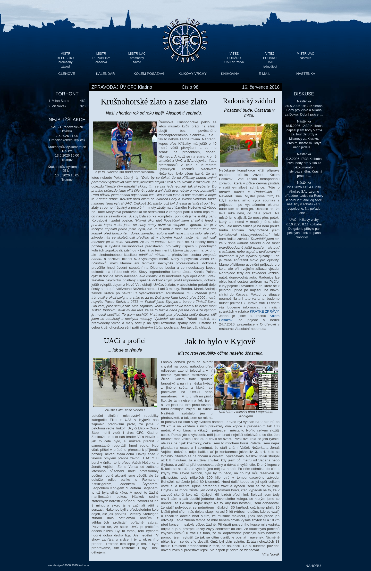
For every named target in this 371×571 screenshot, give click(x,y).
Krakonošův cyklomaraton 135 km (67, 149)
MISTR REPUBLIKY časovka (101, 58)
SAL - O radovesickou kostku (67, 129)
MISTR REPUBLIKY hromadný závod (65, 58)
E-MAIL (264, 74)
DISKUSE (304, 93)
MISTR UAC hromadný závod (137, 58)
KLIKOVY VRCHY (193, 74)
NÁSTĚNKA (305, 74)
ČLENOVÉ (66, 74)
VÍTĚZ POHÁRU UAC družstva (234, 58)
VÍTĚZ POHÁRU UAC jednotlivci (270, 58)
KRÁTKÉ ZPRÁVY (264, 311)
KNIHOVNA (230, 74)
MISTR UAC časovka (305, 56)
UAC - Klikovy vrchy (304, 220)
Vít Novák (59, 106)
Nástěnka (304, 101)
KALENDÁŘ (105, 74)
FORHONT (66, 93)
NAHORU (313, 566)
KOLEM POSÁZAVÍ (149, 74)
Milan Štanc (60, 101)
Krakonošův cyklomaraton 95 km (67, 169)
